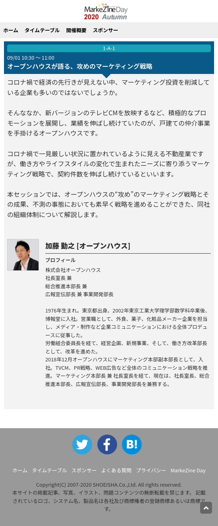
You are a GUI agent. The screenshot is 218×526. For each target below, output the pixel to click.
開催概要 (76, 30)
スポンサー (105, 30)
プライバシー (151, 470)
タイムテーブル (42, 30)
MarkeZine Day (188, 470)
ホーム (10, 30)
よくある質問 (116, 470)
